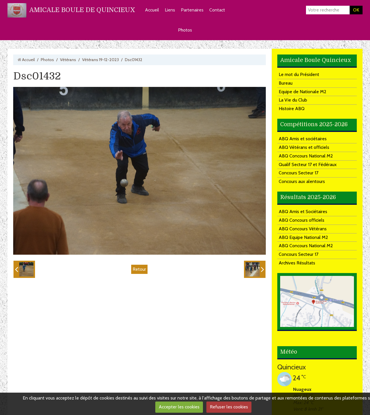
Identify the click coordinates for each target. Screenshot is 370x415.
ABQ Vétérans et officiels (304, 147)
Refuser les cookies (229, 407)
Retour (139, 269)
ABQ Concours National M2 (306, 156)
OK (356, 10)
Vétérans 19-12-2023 (100, 59)
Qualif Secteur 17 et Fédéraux (308, 164)
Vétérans (68, 59)
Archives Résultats (297, 263)
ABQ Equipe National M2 (303, 237)
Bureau (285, 83)
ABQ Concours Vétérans (303, 228)
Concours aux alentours (302, 181)
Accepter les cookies (179, 407)
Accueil (152, 10)
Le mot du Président (299, 74)
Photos (185, 30)
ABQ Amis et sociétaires (303, 138)
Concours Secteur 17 (298, 173)
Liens (170, 10)
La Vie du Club (293, 100)
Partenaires (192, 10)
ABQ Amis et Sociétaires (303, 211)
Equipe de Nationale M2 (302, 91)
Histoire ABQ (292, 108)
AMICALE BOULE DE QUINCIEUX (82, 9)
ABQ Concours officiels (301, 220)
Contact (217, 10)
